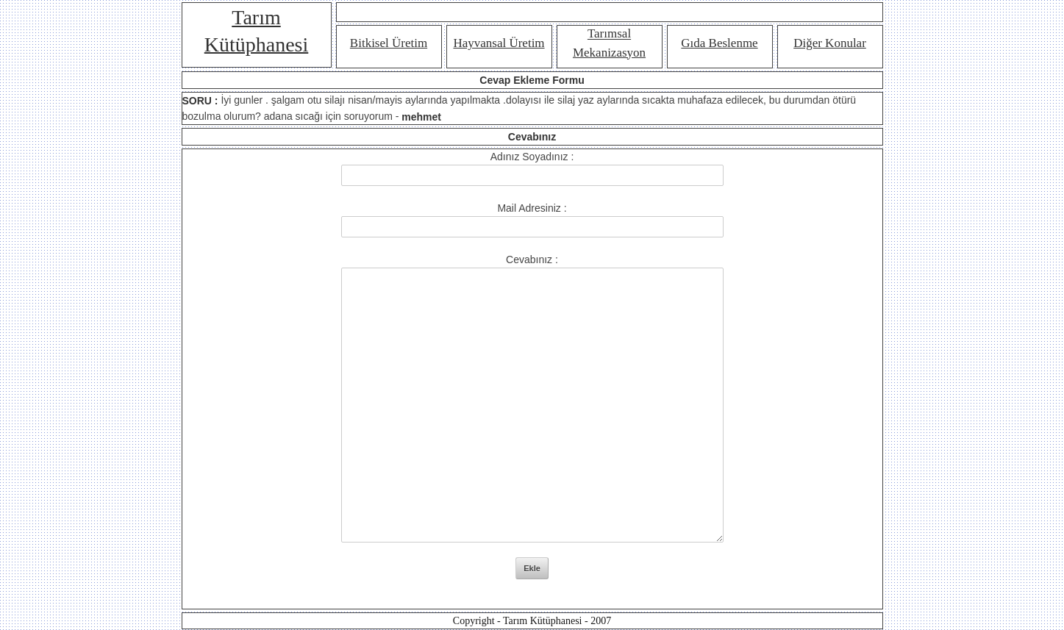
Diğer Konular (829, 43)
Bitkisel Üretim (388, 43)
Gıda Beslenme (719, 43)
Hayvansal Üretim (498, 43)
